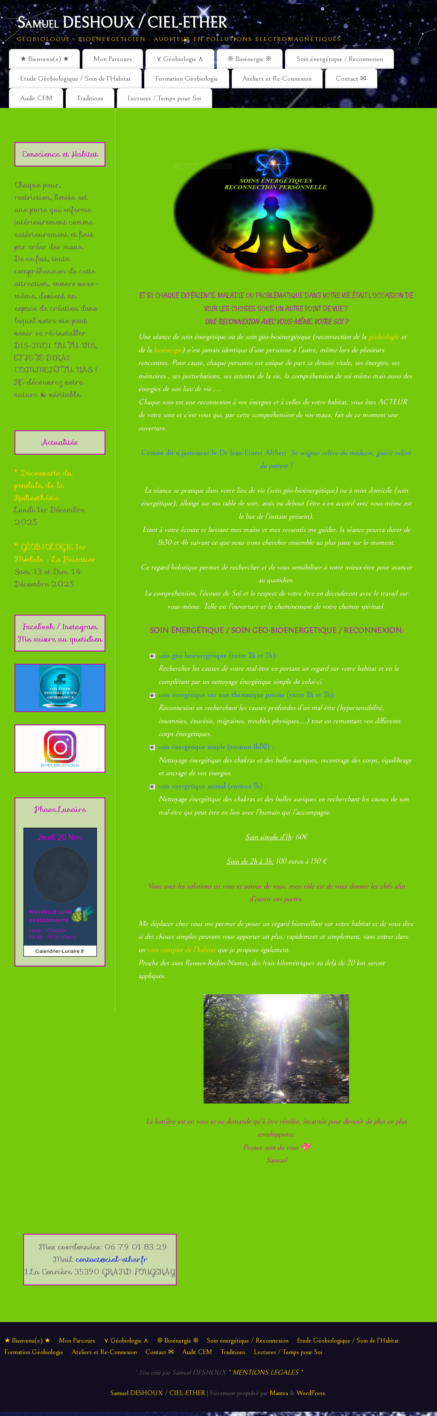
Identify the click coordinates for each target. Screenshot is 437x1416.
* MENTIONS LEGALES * (265, 1372)
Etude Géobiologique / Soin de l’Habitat (75, 78)
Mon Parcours (112, 59)
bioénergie (168, 349)
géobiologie (383, 336)
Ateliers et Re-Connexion (277, 78)
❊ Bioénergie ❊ (249, 59)
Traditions (90, 98)
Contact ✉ (351, 78)
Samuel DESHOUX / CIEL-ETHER (122, 23)
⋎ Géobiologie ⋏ (179, 59)
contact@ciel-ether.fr (111, 1259)
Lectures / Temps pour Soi (164, 98)
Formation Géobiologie (186, 78)
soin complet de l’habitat (181, 949)
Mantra (279, 1393)
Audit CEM (36, 98)
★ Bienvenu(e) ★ (44, 59)
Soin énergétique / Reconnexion (339, 59)
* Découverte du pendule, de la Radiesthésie (43, 485)
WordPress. (311, 1393)
